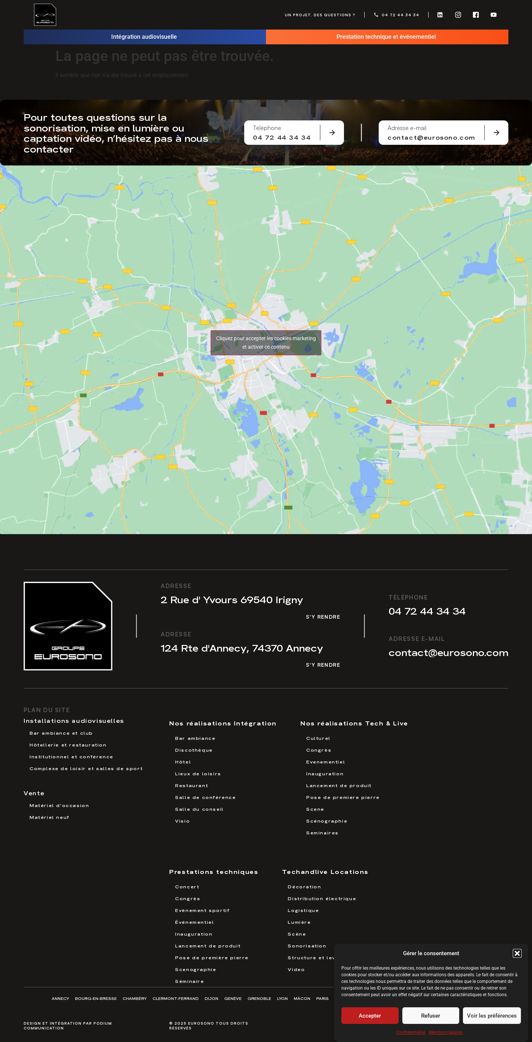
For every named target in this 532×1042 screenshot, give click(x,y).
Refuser (430, 1017)
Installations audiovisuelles (74, 720)
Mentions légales (446, 1034)
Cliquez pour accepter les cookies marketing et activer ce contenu (266, 342)
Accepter (370, 1017)
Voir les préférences (492, 1017)
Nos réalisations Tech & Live (354, 722)
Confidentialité (410, 1034)
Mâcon (302, 998)
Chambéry (135, 998)
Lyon (282, 998)
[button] (517, 955)
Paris (322, 998)
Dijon (211, 998)
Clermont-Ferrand (176, 998)
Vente (34, 793)
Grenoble (259, 998)
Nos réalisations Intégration (223, 722)
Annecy (60, 998)
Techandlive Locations (325, 871)
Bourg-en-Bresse (96, 998)
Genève (233, 998)
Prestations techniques (213, 871)
